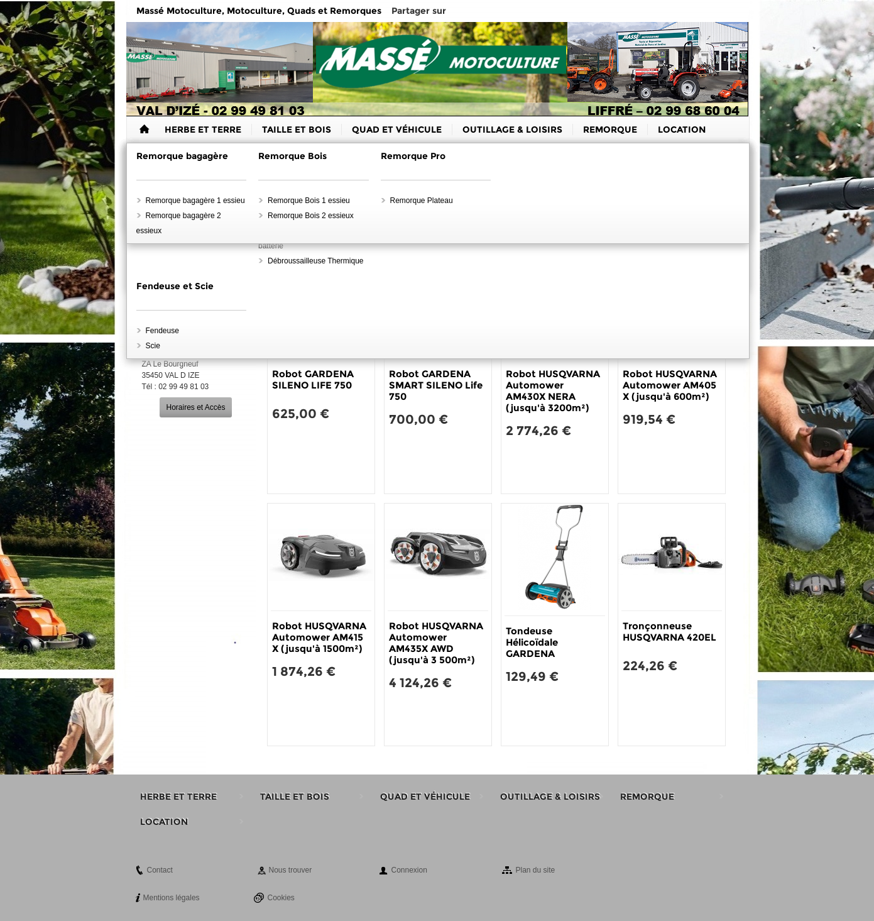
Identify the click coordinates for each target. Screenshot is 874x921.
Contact (160, 870)
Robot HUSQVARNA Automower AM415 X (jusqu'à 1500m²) (319, 637)
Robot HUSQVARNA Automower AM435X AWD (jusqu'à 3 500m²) (436, 643)
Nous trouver (290, 870)
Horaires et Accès (195, 407)
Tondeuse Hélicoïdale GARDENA (532, 642)
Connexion (409, 870)
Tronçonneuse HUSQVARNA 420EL (669, 631)
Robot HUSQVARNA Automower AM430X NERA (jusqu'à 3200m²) (553, 391)
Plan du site (535, 870)
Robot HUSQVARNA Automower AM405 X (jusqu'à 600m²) (670, 385)
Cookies (281, 897)
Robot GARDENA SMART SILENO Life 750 (436, 385)
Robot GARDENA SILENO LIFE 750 (313, 379)
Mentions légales (171, 897)
